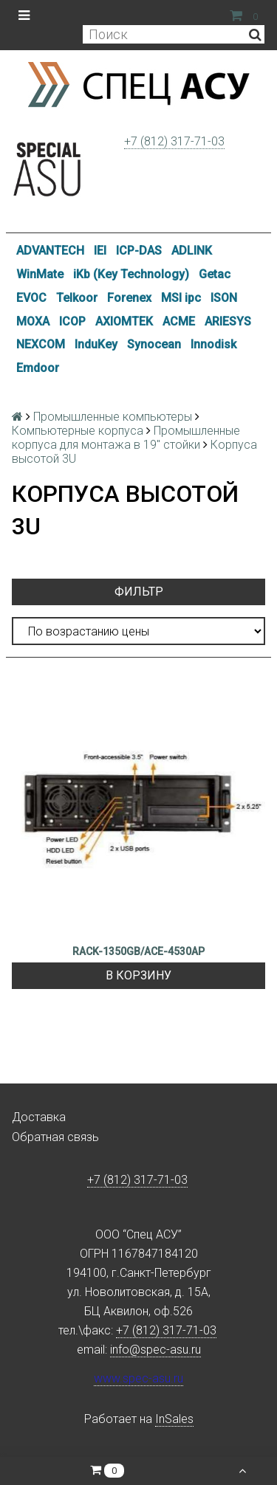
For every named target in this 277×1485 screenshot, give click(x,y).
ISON (224, 298)
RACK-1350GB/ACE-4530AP (138, 951)
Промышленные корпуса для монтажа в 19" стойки (126, 438)
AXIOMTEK (124, 321)
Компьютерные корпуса (77, 431)
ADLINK (191, 251)
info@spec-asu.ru (155, 1350)
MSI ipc (181, 298)
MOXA (32, 321)
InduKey (96, 344)
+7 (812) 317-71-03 (174, 141)
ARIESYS (228, 321)
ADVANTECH (50, 251)
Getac (214, 274)
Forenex (129, 298)
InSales (174, 1419)
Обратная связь (55, 1137)
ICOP (72, 321)
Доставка (39, 1117)
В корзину (138, 975)
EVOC (31, 298)
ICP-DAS (139, 251)
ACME (179, 321)
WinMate (40, 274)
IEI (100, 251)
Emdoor (37, 368)
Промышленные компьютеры (112, 417)
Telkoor (77, 298)
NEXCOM (40, 344)
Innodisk (213, 344)
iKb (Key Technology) (131, 274)
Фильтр (138, 592)
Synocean (154, 344)
